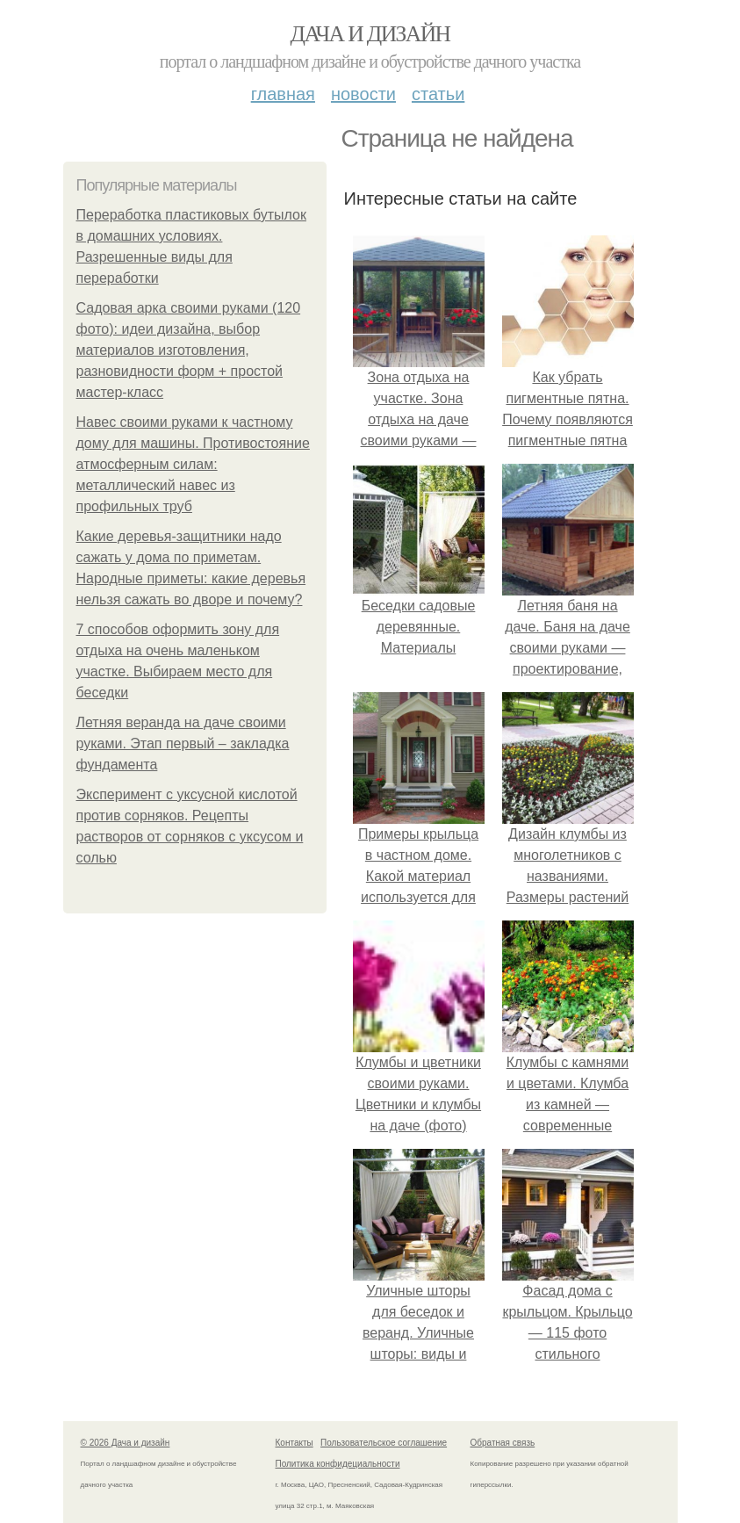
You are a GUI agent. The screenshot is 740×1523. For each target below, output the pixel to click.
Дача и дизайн (370, 34)
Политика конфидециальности (338, 1464)
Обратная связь (503, 1442)
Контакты (294, 1442)
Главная (283, 94)
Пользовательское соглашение (383, 1442)
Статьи (438, 94)
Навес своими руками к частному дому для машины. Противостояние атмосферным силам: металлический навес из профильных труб (193, 464)
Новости (363, 94)
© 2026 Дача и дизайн (125, 1442)
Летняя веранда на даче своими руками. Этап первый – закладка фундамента (183, 743)
